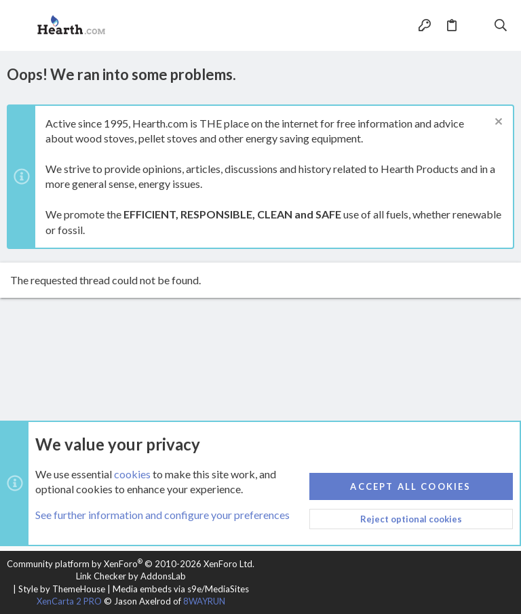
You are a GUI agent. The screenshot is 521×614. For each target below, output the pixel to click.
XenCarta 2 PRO (69, 601)
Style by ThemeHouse (61, 588)
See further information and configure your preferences (162, 515)
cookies (132, 473)
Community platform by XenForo (130, 563)
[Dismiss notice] (497, 123)
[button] (20, 25)
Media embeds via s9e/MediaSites (181, 588)
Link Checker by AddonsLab (131, 576)
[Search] (501, 26)
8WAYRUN (204, 601)
